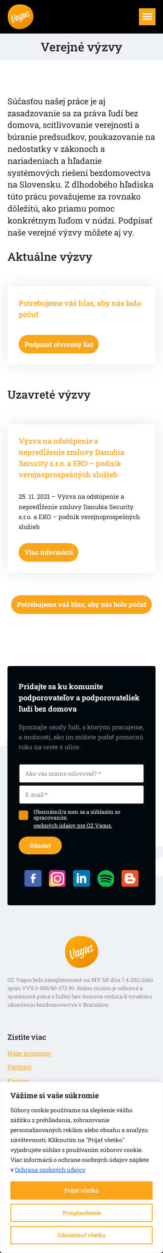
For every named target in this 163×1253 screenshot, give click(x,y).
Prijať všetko (81, 1190)
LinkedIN (81, 878)
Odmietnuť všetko (81, 1235)
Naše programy (29, 1053)
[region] (81, 1167)
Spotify (105, 878)
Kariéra (18, 1081)
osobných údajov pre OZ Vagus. (73, 825)
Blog (130, 878)
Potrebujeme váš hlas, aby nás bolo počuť (81, 604)
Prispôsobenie (82, 1213)
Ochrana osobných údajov (50, 1170)
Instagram (57, 878)
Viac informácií (48, 552)
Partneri (19, 1067)
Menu (152, 13)
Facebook (32, 878)
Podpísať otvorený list (58, 344)
